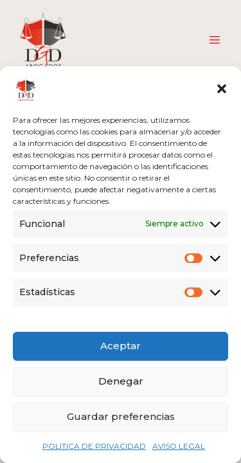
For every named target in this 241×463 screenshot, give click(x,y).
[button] (221, 88)
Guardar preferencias (121, 416)
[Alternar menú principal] (214, 39)
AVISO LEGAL (178, 446)
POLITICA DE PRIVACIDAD (94, 446)
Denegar (120, 381)
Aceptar (120, 346)
